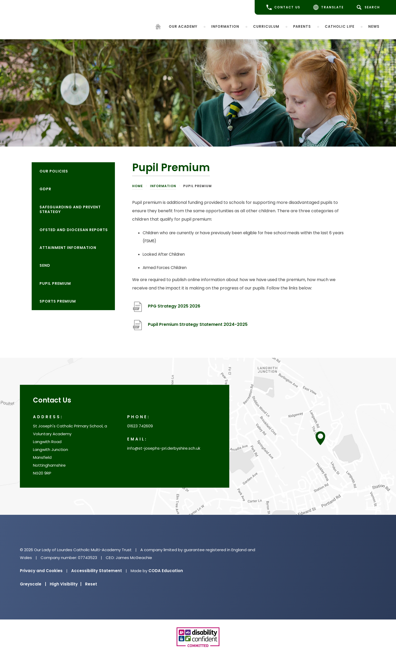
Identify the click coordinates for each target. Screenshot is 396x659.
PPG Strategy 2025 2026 (174, 306)
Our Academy (183, 26)
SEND (45, 265)
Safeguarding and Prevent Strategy (70, 209)
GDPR (45, 189)
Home (137, 186)
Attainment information (68, 247)
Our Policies (54, 171)
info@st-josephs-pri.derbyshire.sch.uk (163, 448)
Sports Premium (58, 301)
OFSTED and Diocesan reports (74, 229)
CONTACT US (283, 7)
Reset (91, 584)
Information (225, 26)
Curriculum (266, 26)
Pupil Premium (55, 283)
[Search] (369, 7)
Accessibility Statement (96, 570)
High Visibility (65, 584)
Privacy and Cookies (41, 570)
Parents (302, 26)
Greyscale (33, 584)
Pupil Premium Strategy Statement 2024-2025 (198, 324)
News (374, 26)
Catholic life (339, 26)
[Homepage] (158, 27)
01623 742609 (140, 426)
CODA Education (165, 570)
